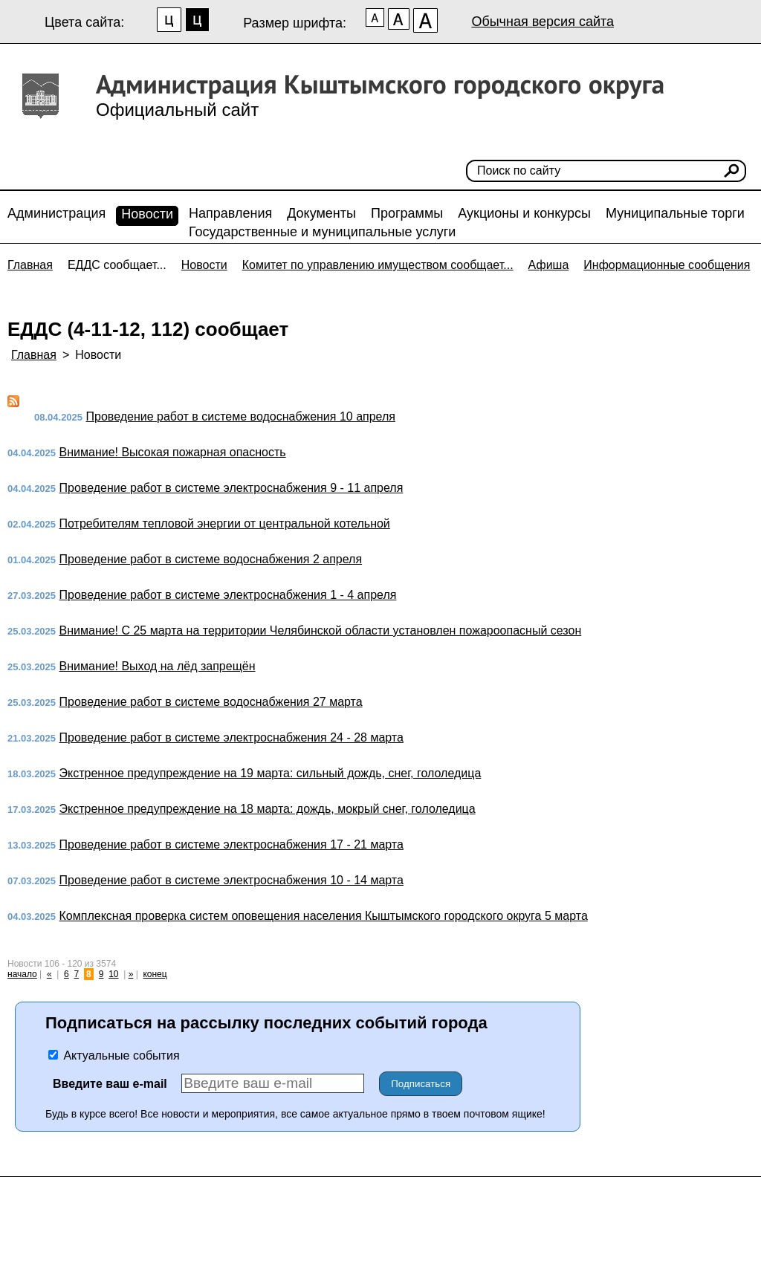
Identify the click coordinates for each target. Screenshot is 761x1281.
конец (154, 974)
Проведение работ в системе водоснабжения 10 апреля (240, 416)
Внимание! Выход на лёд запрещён (157, 666)
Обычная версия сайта (542, 21)
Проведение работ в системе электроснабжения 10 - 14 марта (231, 880)
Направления (230, 213)
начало (22, 974)
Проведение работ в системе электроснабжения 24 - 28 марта (231, 737)
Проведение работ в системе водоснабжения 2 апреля (211, 559)
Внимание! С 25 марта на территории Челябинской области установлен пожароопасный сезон (320, 630)
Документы (321, 213)
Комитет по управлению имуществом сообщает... (378, 265)
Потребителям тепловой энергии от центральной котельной (224, 523)
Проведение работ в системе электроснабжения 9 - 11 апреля (231, 487)
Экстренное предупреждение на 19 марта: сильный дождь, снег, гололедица (270, 773)
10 (113, 974)
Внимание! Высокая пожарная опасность (172, 452)
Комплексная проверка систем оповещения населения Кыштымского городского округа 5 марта (323, 915)
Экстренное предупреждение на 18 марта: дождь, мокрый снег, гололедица (267, 808)
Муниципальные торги (675, 213)
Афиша (548, 265)
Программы (407, 213)
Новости (147, 214)
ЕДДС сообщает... (117, 265)
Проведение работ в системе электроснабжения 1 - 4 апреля (228, 594)
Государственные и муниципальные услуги (322, 231)
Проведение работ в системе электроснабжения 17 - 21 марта (231, 844)
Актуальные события (114, 1055)
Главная (30, 265)
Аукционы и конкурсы (524, 213)
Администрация (56, 213)
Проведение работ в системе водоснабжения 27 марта (211, 701)
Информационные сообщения (666, 265)
